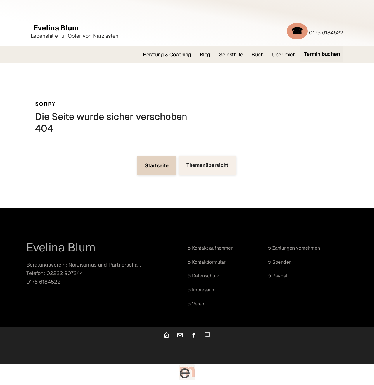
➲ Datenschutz (203, 276)
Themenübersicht (207, 165)
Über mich (284, 54)
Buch (257, 54)
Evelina (55, 27)
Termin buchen (322, 54)
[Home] (166, 336)
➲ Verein (196, 304)
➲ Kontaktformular (206, 262)
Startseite (157, 165)
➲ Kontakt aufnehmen (210, 248)
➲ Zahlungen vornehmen (293, 248)
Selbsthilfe (231, 54)
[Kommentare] (207, 336)
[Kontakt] (180, 336)
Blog (205, 54)
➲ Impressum (201, 290)
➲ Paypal (277, 276)
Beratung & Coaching (167, 54)
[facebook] (194, 336)
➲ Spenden (279, 262)
